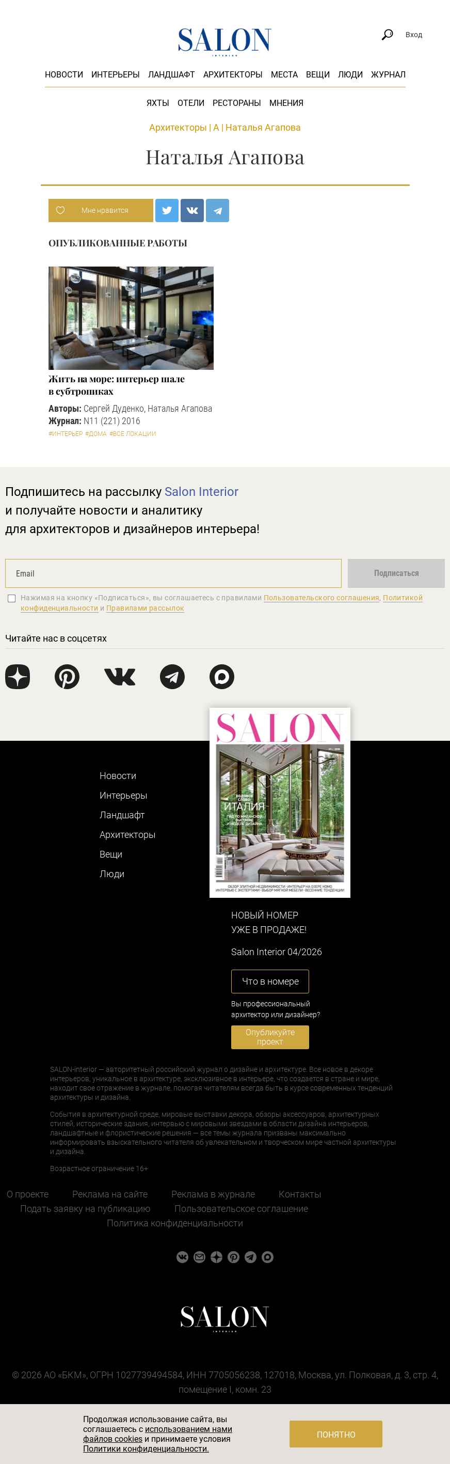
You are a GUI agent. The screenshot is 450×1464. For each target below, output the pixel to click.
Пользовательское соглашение (241, 1208)
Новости (64, 75)
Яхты (158, 103)
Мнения (286, 103)
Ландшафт (171, 75)
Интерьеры (115, 75)
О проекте (28, 1194)
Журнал (388, 75)
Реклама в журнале (213, 1194)
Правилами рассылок (145, 608)
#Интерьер (66, 434)
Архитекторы (233, 75)
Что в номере (270, 981)
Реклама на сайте (110, 1194)
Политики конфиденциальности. (146, 1449)
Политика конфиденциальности (175, 1223)
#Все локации (132, 434)
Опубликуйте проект (270, 1037)
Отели (191, 103)
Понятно (336, 1435)
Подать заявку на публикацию (85, 1208)
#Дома (96, 434)
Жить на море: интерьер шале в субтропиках (117, 384)
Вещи (318, 75)
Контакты (300, 1194)
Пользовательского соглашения (322, 598)
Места (284, 75)
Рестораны (237, 103)
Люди (350, 75)
